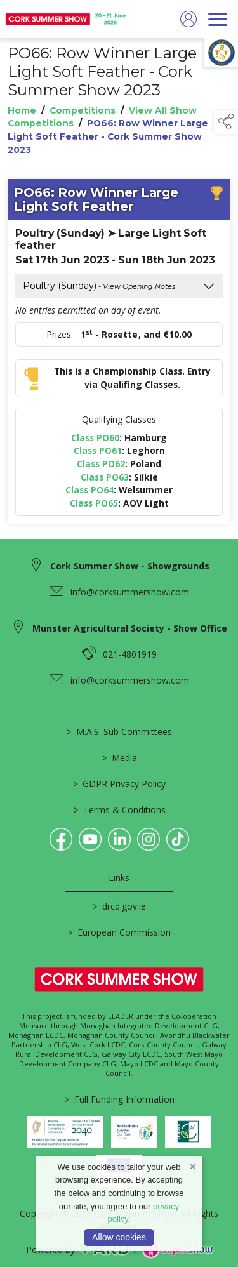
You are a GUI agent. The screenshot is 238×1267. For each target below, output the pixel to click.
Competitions (83, 110)
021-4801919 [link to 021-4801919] (130, 654)
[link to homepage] (66, 19)
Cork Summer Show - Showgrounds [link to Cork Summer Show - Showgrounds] (129, 566)
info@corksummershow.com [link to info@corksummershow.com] (129, 592)
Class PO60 (95, 438)
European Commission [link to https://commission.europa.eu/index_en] (119, 932)
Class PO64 (89, 490)
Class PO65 (94, 504)
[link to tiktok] (177, 839)
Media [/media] (119, 757)
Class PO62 (101, 464)
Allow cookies (119, 1237)
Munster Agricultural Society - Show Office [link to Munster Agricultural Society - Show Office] (129, 628)
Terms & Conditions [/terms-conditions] (119, 809)
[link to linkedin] (119, 839)
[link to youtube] (90, 839)
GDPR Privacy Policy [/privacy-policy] (119, 783)
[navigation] (217, 19)
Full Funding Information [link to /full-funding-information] (119, 1099)
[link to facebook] (61, 839)
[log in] (188, 19)
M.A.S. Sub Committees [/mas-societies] (119, 731)
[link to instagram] (148, 839)
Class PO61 (98, 451)
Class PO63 (105, 477)
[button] (226, 122)
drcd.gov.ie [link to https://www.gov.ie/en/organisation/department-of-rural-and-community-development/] (119, 906)
